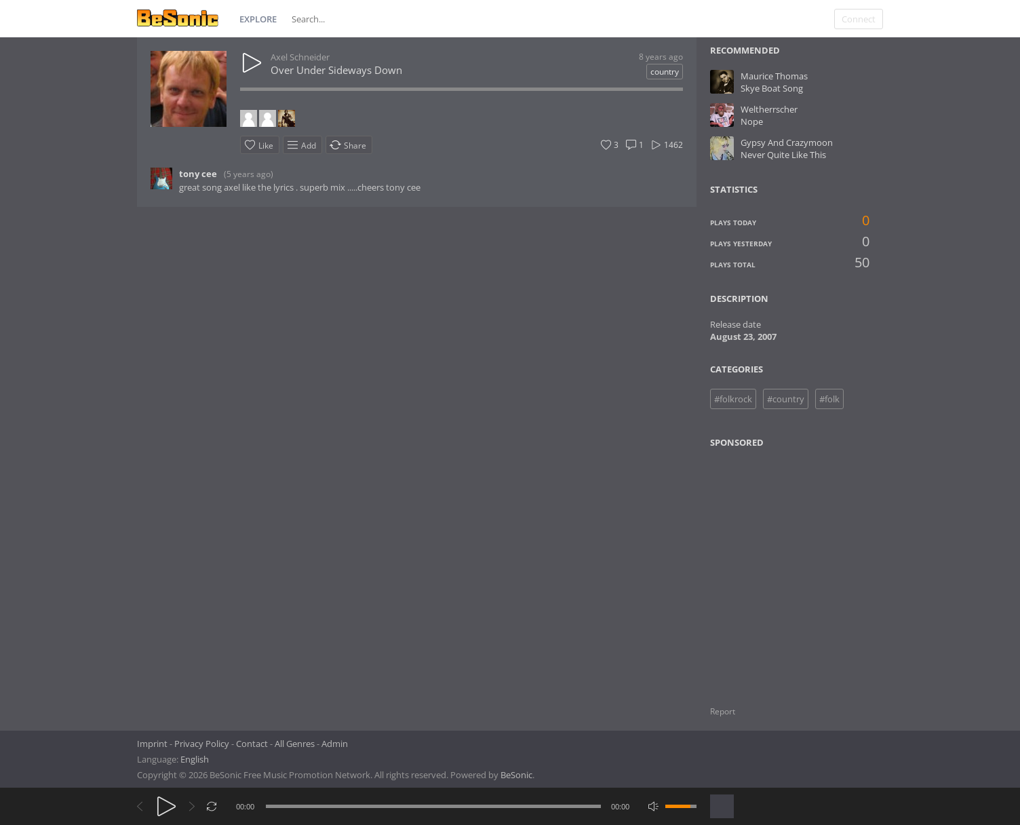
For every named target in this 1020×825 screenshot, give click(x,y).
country (664, 71)
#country (785, 399)
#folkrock (733, 399)
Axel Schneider (300, 57)
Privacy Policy (201, 743)
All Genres (295, 743)
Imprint (152, 743)
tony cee (198, 174)
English (194, 759)
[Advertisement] (776, 568)
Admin (334, 743)
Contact (252, 743)
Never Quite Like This (783, 155)
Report (722, 711)
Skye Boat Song (772, 88)
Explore (258, 19)
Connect (859, 19)
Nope (752, 121)
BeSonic (516, 775)
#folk (829, 399)
